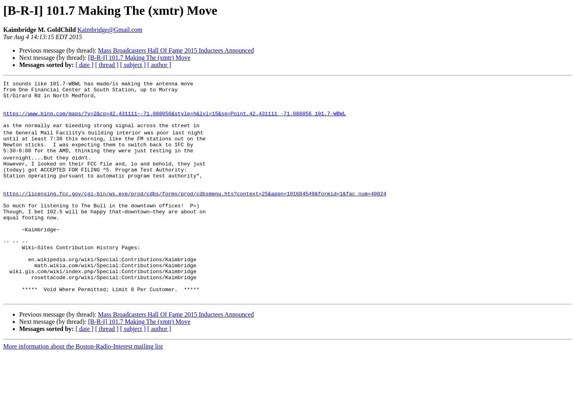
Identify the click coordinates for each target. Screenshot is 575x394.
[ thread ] (107, 64)
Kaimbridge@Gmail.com (110, 29)
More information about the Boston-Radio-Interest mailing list (83, 387)
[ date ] (84, 64)
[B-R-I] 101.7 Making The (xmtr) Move (139, 57)
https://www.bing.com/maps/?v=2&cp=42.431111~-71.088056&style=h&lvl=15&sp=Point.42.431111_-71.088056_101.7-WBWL (174, 120)
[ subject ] (133, 64)
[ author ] (159, 64)
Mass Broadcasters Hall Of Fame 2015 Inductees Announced (176, 50)
